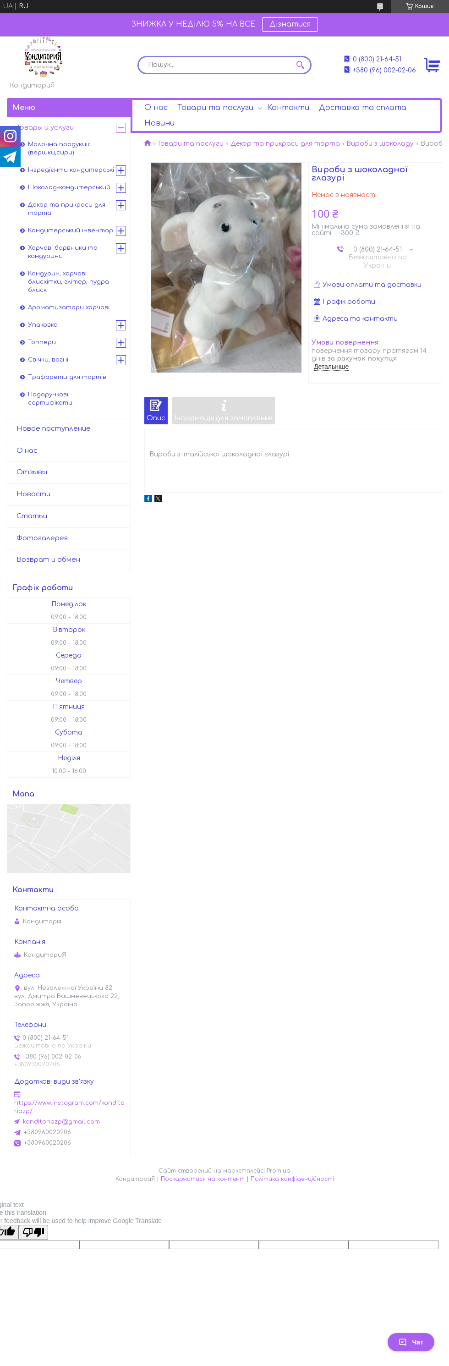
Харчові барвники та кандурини (63, 252)
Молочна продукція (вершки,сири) (59, 148)
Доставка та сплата (362, 108)
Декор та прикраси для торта (285, 143)
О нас (156, 108)
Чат (411, 1342)
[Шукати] (300, 65)
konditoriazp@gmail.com (61, 1122)
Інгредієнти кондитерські (71, 170)
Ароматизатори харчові (69, 307)
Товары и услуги (45, 128)
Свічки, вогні (48, 360)
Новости (33, 494)
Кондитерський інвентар (70, 230)
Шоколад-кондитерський (69, 187)
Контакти (288, 108)
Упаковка (43, 325)
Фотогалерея (42, 538)
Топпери (42, 342)
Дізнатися (290, 24)
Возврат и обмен (48, 560)
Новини (159, 123)
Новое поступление (53, 429)
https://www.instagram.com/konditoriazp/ (69, 1107)
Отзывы (31, 472)
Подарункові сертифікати (50, 398)
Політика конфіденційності (292, 1179)
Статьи (31, 516)
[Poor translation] (33, 1232)
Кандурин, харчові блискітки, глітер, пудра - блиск (70, 281)
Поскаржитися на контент (203, 1179)
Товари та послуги (215, 108)
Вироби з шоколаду (380, 143)
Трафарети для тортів (67, 377)
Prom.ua (278, 1171)
